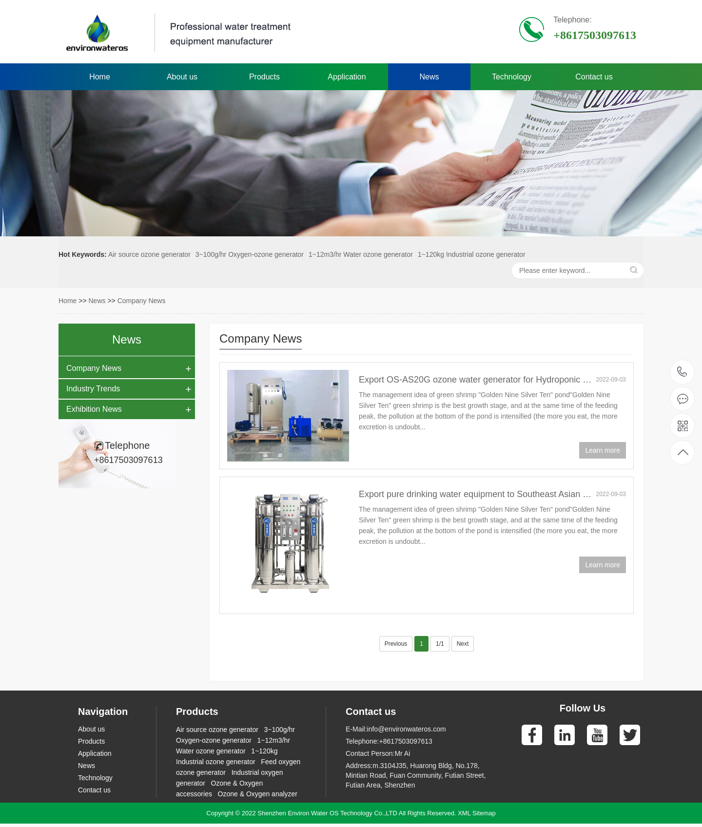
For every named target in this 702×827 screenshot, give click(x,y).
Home (99, 77)
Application (347, 77)
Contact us (593, 77)
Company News (141, 301)
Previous (396, 643)
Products (264, 77)
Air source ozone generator (149, 254)
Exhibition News (94, 409)
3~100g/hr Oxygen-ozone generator (249, 254)
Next (463, 643)
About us (182, 77)
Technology (511, 77)
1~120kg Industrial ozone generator (472, 254)
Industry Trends (93, 389)
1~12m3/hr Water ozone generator (361, 254)
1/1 (440, 643)
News (429, 77)
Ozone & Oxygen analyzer (257, 794)
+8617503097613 (682, 372)
